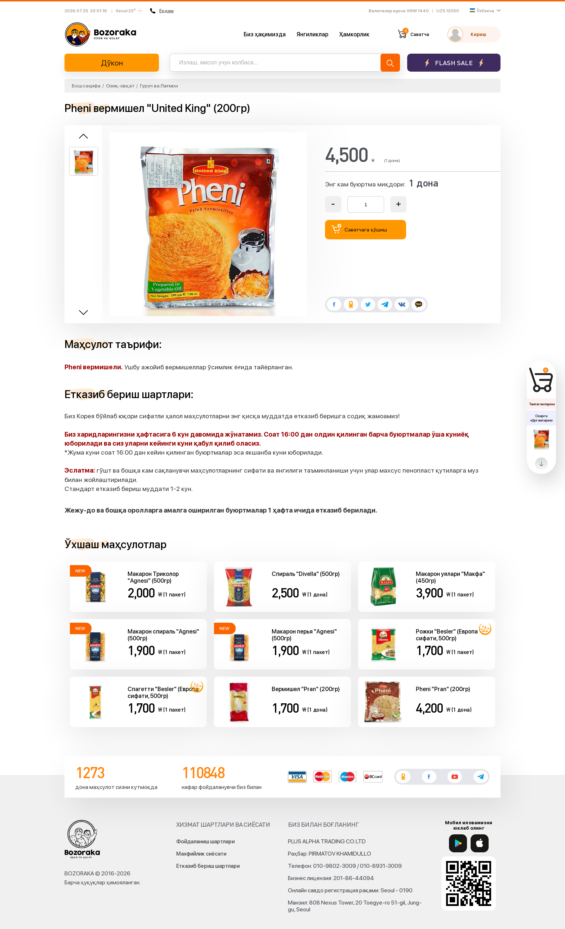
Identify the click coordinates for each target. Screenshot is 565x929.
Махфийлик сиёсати (201, 854)
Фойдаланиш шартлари (205, 841)
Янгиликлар (312, 34)
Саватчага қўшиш (359, 229)
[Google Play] (458, 843)
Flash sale (453, 62)
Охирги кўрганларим (541, 418)
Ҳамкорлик (354, 34)
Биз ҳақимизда (265, 34)
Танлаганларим (542, 404)
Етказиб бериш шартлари (208, 866)
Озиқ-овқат (120, 86)
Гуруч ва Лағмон (159, 86)
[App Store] (480, 843)
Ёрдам (162, 11)
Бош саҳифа (86, 86)
